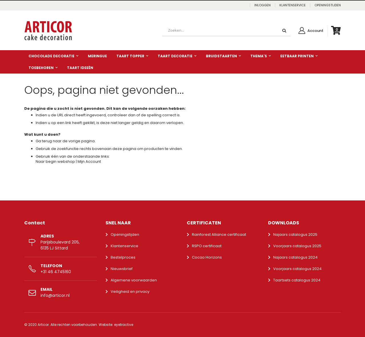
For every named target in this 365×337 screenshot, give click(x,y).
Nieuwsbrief (122, 268)
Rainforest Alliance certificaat (219, 234)
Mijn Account (89, 161)
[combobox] (226, 30)
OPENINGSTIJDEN (328, 5)
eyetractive (123, 324)
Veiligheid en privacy (130, 291)
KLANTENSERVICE (292, 5)
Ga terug (44, 141)
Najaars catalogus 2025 (295, 234)
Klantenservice (124, 246)
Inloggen (262, 5)
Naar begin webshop (55, 161)
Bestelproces (123, 257)
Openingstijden (125, 234)
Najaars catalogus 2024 (295, 257)
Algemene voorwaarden (134, 280)
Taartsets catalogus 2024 (297, 280)
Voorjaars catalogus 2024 (297, 268)
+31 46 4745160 (55, 272)
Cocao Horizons (207, 257)
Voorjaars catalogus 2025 (297, 246)
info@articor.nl (55, 295)
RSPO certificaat (207, 246)
